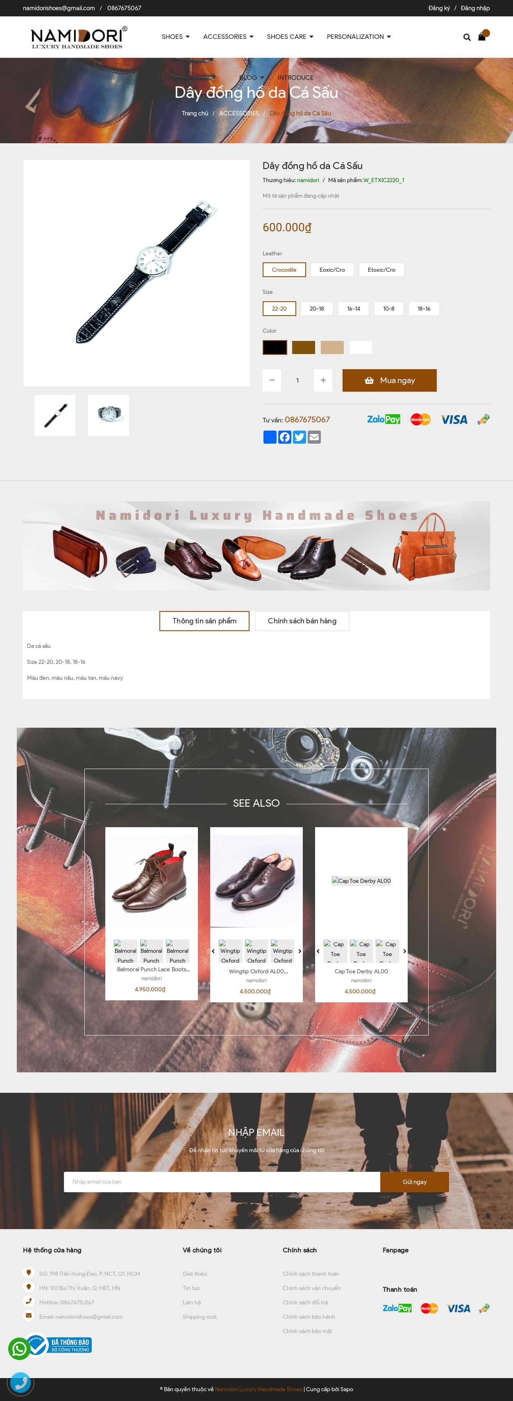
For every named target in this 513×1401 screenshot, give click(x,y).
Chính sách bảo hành (309, 1316)
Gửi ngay (415, 1182)
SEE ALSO (256, 803)
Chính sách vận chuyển (312, 1288)
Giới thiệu (195, 1273)
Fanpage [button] (396, 1250)
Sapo (346, 1389)
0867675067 (124, 8)
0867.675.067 (77, 1302)
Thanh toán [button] (400, 1289)
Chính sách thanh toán (311, 1273)
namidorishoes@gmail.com (59, 8)
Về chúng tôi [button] (202, 1250)
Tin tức (191, 1288)
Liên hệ (192, 1302)
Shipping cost (200, 1316)
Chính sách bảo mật (307, 1331)
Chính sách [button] (300, 1250)
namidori (151, 978)
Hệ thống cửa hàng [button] (52, 1250)
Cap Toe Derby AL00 (361, 971)
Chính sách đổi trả (305, 1302)
